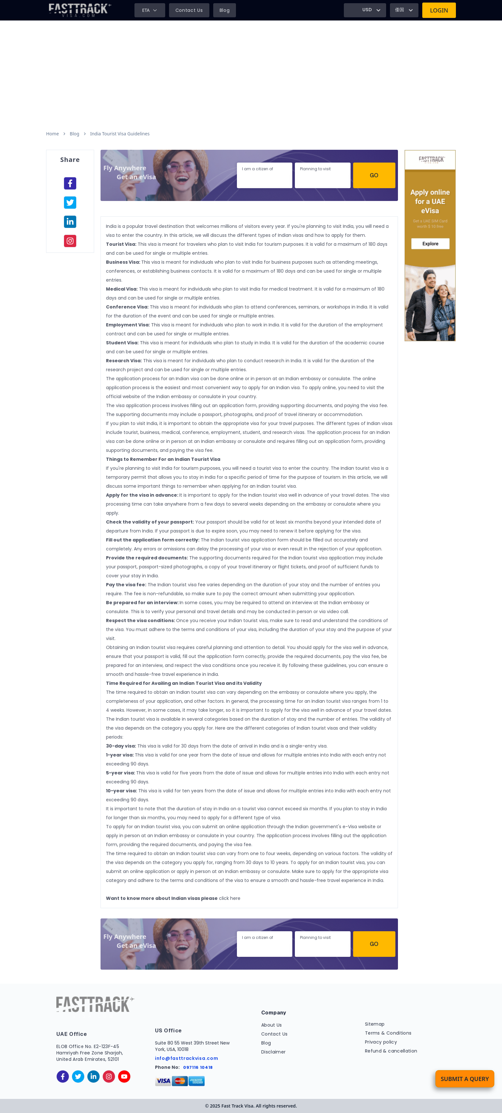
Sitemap (375, 1024)
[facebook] (70, 183)
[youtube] (124, 1076)
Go (374, 175)
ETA (150, 10)
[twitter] (78, 1076)
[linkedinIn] (70, 221)
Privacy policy (381, 1042)
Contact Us (189, 10)
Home (52, 134)
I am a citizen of (257, 169)
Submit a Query (465, 1079)
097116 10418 (198, 1067)
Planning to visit (315, 169)
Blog (225, 10)
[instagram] (70, 241)
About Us (271, 1025)
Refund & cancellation (391, 1051)
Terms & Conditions (388, 1033)
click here (229, 898)
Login (439, 10)
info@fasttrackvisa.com (186, 1058)
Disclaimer (273, 1052)
